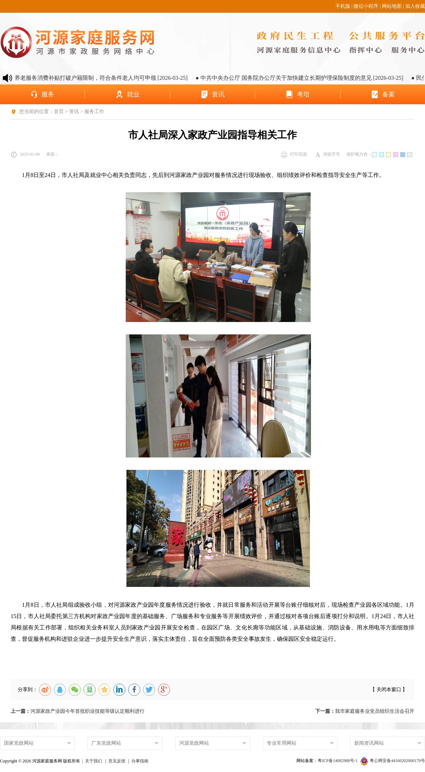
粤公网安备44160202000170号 (393, 760)
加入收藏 (415, 6)
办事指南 (139, 761)
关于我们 (93, 761)
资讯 (74, 111)
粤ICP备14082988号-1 (338, 760)
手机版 (342, 6)
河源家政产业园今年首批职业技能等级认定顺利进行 (77, 711)
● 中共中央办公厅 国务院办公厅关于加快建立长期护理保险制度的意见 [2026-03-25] (308, 78)
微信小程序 (365, 6)
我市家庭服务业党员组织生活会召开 (364, 711)
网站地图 (392, 6)
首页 (59, 111)
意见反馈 (116, 761)
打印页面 (294, 154)
